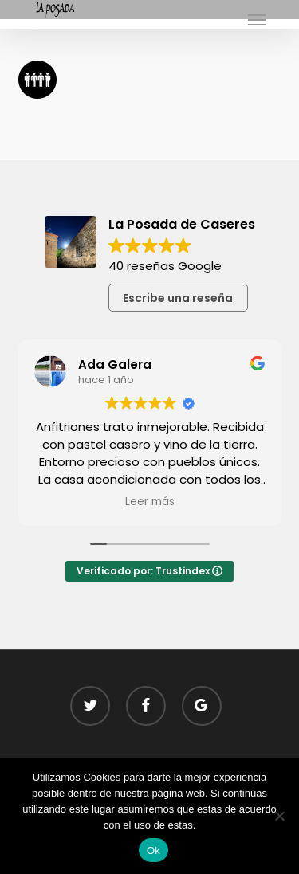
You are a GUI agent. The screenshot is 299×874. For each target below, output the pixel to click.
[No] (279, 816)
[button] (257, 19)
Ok (153, 850)
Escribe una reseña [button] (178, 298)
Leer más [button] (150, 502)
